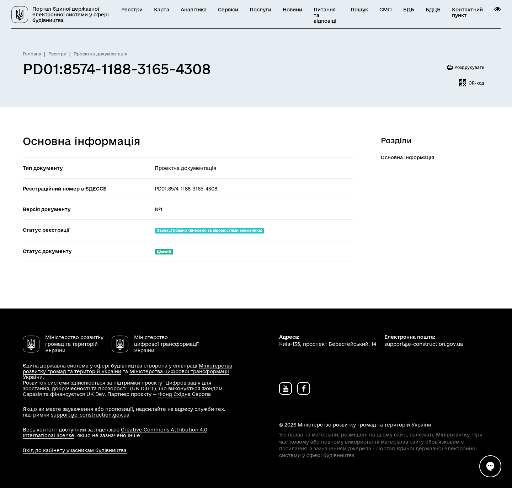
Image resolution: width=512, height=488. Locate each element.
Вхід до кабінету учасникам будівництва (75, 450)
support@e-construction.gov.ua (90, 415)
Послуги (260, 9)
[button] (497, 9)
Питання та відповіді (325, 15)
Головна (32, 54)
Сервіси (228, 9)
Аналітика (194, 9)
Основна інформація (407, 157)
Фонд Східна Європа (184, 394)
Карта (161, 9)
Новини (292, 9)
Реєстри (132, 9)
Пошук (359, 9)
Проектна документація (100, 54)
